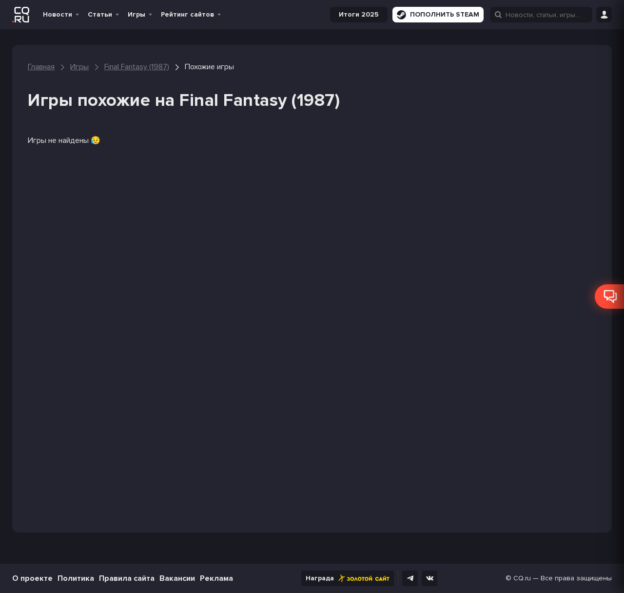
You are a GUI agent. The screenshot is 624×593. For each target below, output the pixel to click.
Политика (76, 578)
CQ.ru (522, 578)
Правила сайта (127, 578)
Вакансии (177, 578)
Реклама (216, 578)
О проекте (32, 578)
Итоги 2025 (359, 14)
